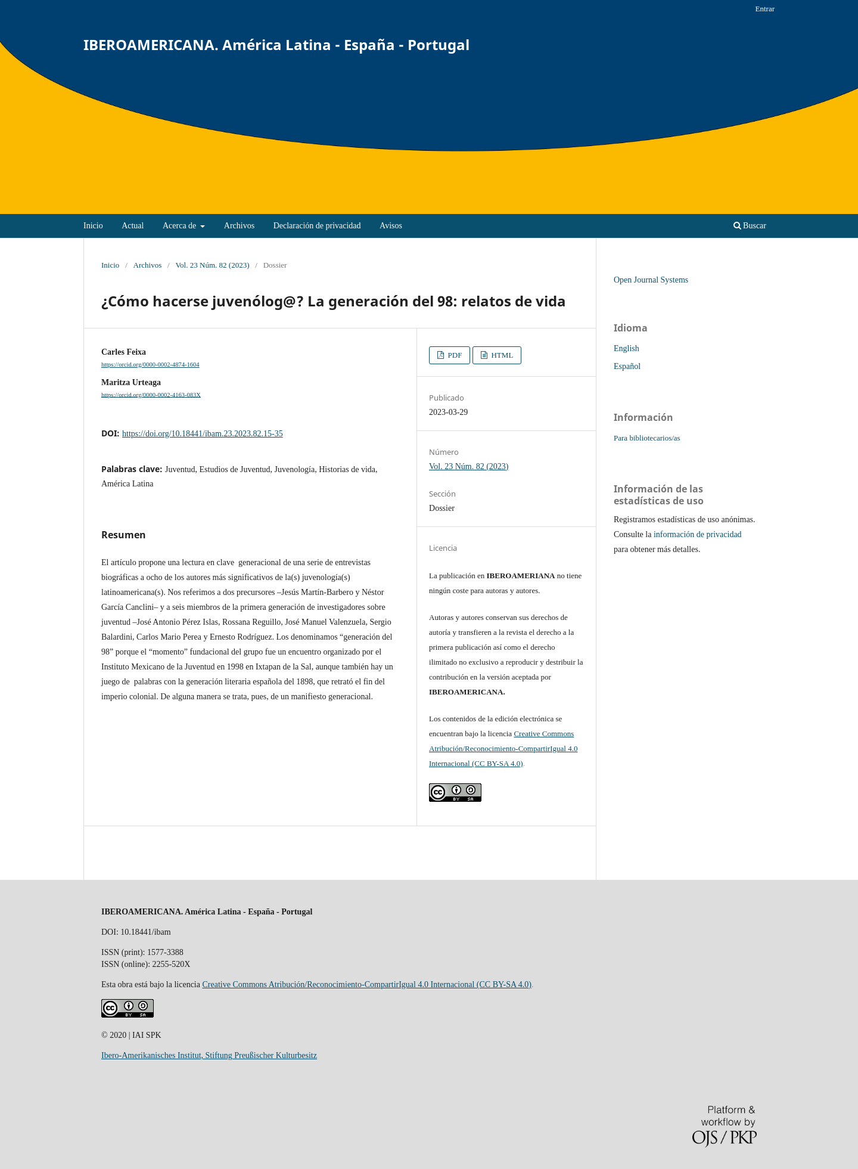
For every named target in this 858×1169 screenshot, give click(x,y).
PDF (454, 355)
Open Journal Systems (651, 279)
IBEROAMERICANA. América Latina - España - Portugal (276, 44)
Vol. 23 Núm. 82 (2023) (212, 265)
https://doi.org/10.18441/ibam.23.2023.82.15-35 (202, 433)
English (626, 348)
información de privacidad (698, 534)
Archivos (239, 225)
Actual (133, 225)
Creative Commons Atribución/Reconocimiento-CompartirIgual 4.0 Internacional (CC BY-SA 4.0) (503, 748)
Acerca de (180, 225)
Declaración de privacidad (317, 225)
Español (627, 366)
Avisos (391, 225)
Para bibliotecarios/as (647, 437)
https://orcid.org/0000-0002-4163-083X (151, 394)
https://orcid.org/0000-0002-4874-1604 (150, 364)
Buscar (749, 225)
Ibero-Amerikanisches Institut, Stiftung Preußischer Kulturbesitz (209, 1055)
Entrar (765, 8)
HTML (501, 355)
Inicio (93, 225)
